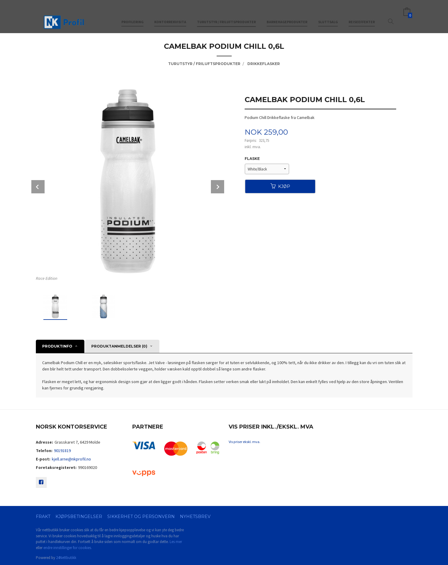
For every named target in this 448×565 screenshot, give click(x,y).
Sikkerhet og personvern (141, 516)
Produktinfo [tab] (57, 346)
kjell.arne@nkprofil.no (71, 459)
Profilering (132, 14)
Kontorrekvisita (170, 14)
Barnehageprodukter (287, 14)
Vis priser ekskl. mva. (244, 441)
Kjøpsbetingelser (78, 516)
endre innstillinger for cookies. (67, 547)
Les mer (176, 541)
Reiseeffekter (362, 14)
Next (217, 186)
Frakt (43, 516)
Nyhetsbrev (195, 516)
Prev (38, 186)
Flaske (252, 158)
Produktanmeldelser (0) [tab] (119, 346)
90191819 (62, 450)
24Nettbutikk (66, 557)
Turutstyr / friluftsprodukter (226, 14)
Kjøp (280, 186)
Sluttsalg (328, 14)
